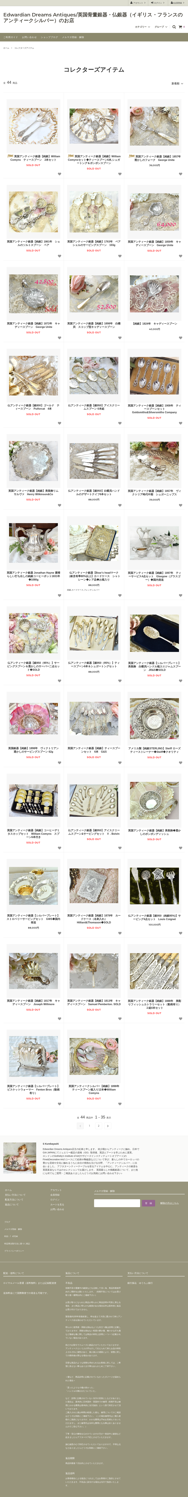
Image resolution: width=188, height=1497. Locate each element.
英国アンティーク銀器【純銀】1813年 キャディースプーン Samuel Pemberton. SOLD (94, 1001)
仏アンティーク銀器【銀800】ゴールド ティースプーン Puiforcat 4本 (33, 406)
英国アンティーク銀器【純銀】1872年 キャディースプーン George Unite (33, 324)
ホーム (6, 48)
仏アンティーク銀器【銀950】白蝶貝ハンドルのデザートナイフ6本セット (94, 491)
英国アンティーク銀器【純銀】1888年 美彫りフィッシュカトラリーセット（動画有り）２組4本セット (154, 1003)
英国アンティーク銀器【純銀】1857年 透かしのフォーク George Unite (154, 156)
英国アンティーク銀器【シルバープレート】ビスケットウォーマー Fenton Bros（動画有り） (33, 1088)
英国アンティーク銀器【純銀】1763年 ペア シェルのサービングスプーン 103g (94, 242)
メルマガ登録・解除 (73, 37)
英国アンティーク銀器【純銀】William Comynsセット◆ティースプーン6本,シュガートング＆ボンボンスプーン (94, 158)
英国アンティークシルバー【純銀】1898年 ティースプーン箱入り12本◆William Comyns (95, 1088)
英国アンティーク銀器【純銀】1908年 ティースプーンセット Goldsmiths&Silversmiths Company (154, 407)
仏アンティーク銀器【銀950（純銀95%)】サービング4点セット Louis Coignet (154, 916)
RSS (5, 1229)
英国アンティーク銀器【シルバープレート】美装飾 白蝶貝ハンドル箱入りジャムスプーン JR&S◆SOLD (154, 665)
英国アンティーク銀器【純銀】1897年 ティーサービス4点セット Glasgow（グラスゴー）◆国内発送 (154, 575)
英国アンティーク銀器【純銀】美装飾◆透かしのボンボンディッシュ (154, 831)
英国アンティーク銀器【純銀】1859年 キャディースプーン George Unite (154, 242)
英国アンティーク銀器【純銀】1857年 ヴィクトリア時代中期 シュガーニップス (154, 491)
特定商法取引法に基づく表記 (18, 1233)
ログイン (158, 2)
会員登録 (178, 2)
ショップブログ (49, 37)
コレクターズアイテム (24, 48)
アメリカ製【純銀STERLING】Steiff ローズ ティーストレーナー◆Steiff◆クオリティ (154, 749)
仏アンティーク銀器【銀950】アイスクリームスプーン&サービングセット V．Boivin (94, 830)
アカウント (138, 2)
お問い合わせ (29, 37)
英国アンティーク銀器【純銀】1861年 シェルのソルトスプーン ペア (33, 242)
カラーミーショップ (10, 1492)
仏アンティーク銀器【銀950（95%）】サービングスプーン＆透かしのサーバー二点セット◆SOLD (33, 665)
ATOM (13, 1229)
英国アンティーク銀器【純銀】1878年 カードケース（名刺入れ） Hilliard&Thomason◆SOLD (94, 917)
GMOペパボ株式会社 (54, 1492)
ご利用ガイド (10, 37)
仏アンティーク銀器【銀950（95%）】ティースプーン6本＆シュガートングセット (94, 663)
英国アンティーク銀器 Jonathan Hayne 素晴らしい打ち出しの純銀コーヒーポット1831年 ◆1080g (33, 575)
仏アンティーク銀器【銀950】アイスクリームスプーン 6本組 (94, 406)
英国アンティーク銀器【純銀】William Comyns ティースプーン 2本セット (33, 156)
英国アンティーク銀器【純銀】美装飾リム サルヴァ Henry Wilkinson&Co (34, 491)
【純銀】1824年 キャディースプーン (156, 322)
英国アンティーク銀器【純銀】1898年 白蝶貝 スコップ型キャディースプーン (94, 324)
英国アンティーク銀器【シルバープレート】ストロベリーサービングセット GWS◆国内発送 (33, 917)
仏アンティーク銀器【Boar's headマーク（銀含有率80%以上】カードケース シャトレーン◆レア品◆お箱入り (94, 575)
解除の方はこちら (169, 1201)
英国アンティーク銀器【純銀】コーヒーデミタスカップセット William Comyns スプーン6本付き (33, 832)
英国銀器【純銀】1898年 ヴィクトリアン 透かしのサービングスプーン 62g (34, 749)
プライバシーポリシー (14, 1238)
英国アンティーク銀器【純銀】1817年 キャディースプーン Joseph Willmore (33, 1001)
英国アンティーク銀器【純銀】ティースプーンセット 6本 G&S (94, 749)
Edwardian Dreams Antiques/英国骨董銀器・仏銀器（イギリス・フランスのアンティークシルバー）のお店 (93, 17)
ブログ (6, 1219)
